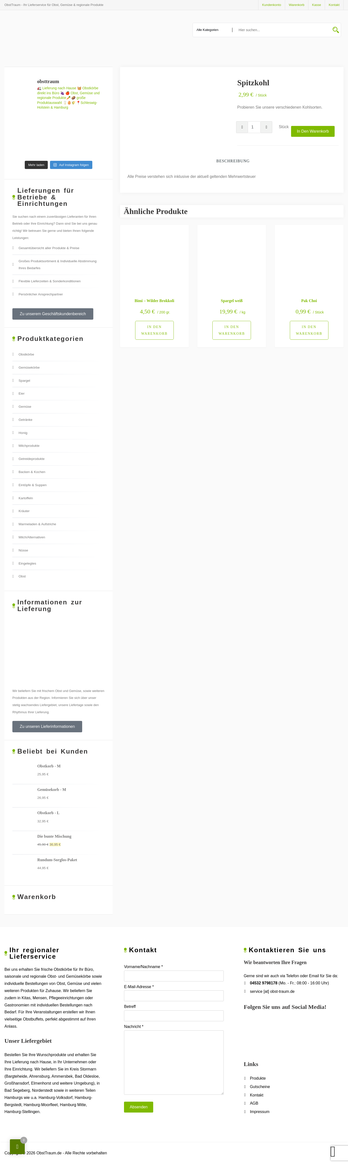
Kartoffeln (26, 498)
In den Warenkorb (313, 131)
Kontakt (334, 5)
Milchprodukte (29, 446)
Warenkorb (296, 5)
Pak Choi (309, 301)
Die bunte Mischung (54, 836)
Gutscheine (260, 1087)
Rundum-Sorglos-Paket (57, 860)
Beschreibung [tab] (233, 161)
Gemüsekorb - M (51, 789)
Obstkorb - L (48, 813)
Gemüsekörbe (29, 367)
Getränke (25, 420)
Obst (22, 576)
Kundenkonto (271, 5)
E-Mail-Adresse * (174, 993)
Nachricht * (174, 1059)
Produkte (258, 1078)
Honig (23, 433)
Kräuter (24, 511)
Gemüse (25, 406)
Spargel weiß (232, 301)
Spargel (24, 380)
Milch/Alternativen (32, 537)
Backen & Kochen (32, 472)
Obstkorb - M (49, 766)
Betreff (174, 1012)
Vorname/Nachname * (174, 973)
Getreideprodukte (32, 459)
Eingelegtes (27, 563)
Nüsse (23, 550)
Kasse (316, 5)
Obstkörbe (26, 354)
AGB (254, 1103)
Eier (22, 393)
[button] (52, 314)
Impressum (260, 1112)
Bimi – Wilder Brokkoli (154, 301)
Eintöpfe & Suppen (33, 485)
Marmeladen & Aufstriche (37, 524)
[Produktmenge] (254, 127)
